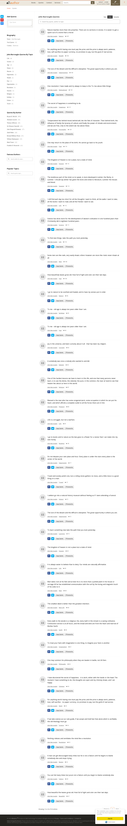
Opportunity (10, 74)
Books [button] (33, 3)
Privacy (56, 818)
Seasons (9, 90)
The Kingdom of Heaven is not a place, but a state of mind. (69, 160)
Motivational (63, 90)
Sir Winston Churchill (13, 126)
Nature (9, 68)
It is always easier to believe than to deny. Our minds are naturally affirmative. (76, 564)
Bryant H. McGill (12, 116)
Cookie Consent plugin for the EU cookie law (110, 822)
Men (60, 262)
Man (60, 591)
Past (8, 81)
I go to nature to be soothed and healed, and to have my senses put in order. (76, 292)
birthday (9, 97)
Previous (106, 809)
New (105, 17)
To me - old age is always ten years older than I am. (67, 309)
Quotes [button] (41, 3)
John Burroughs (52, 36)
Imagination (63, 647)
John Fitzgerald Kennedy (14, 129)
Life (8, 58)
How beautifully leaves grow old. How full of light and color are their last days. (76, 275)
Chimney (61, 686)
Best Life (61, 607)
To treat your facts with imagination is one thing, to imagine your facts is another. (78, 643)
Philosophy (62, 664)
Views (110, 17)
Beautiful (62, 796)
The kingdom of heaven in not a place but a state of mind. (69, 547)
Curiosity (61, 348)
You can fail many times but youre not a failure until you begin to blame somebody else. (80, 775)
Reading (61, 443)
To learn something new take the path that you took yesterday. (71, 530)
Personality (62, 129)
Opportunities (11, 84)
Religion (9, 94)
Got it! (110, 819)
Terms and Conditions (66, 818)
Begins (61, 762)
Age (8, 65)
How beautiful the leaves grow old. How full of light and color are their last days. (77, 792)
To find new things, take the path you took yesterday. (67, 238)
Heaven (9, 71)
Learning (62, 534)
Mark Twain (10, 142)
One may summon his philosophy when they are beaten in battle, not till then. (76, 660)
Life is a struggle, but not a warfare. (61, 420)
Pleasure (61, 407)
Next (117, 809)
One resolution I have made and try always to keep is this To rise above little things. (79, 86)
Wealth (9, 78)
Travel (9, 103)
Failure (9, 100)
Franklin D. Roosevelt (13, 145)
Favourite (116, 17)
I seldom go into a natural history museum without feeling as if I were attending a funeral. (81, 495)
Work (60, 706)
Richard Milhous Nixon (13, 136)
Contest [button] (49, 3)
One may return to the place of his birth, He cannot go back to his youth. (75, 142)
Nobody (61, 365)
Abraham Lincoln (12, 119)
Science (9, 61)
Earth (60, 630)
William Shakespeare (13, 139)
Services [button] (57, 3)
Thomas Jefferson (12, 123)
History (61, 499)
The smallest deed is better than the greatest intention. (68, 604)
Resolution (10, 87)
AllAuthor (15, 818)
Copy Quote (59, 41)
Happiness (62, 107)
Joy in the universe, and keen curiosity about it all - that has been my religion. (76, 344)
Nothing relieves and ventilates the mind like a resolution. (69, 738)
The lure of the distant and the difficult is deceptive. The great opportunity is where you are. (82, 69)
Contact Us (78, 818)
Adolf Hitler (10, 132)
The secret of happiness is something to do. (64, 103)
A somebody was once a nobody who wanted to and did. (68, 361)
